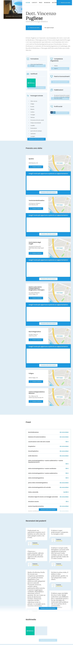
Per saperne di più (55, 27)
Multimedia (55, 2)
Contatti (34, 2)
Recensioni (47, 2)
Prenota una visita (64, 2)
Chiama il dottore (35, 166)
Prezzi (40, 2)
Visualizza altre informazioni (36, 139)
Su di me (28, 2)
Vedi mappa (59, 163)
